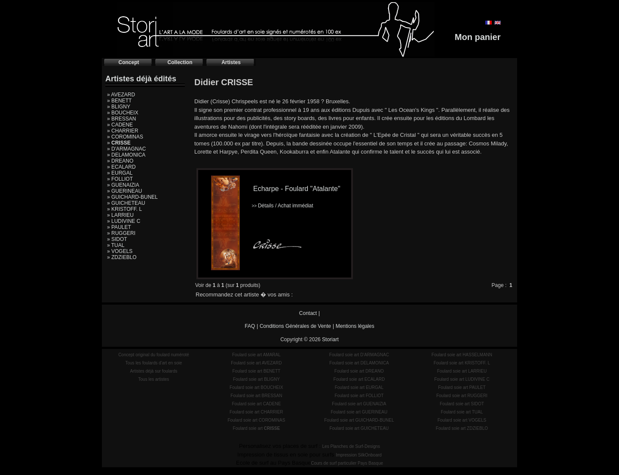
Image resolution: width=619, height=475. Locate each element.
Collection (179, 62)
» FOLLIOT (120, 179)
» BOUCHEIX (122, 113)
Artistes (231, 62)
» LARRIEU (120, 215)
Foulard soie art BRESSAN (256, 395)
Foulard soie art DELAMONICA (359, 363)
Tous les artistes (153, 379)
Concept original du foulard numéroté (153, 354)
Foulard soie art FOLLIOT (358, 395)
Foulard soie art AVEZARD (256, 363)
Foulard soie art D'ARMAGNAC (359, 354)
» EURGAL (119, 173)
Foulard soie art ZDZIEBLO (462, 428)
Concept (129, 62)
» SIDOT (117, 239)
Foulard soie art (256, 428)
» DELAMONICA (126, 155)
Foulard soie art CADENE (256, 403)
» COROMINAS (125, 137)
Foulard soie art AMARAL (256, 354)
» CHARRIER (122, 131)
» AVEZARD (121, 95)
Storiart (330, 339)
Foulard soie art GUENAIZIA (359, 403)
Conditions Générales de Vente (295, 326)
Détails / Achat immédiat (282, 206)
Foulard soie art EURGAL (359, 387)
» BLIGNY (118, 107)
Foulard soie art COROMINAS (256, 420)
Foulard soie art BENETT (256, 371)
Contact (308, 313)
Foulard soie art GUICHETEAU (359, 428)
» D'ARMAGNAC (126, 149)
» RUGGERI (121, 233)
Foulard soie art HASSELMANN (462, 354)
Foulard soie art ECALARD (359, 379)
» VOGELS (119, 251)
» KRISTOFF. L (124, 209)
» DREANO (120, 161)
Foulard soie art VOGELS (462, 420)
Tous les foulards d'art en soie (153, 363)
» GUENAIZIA (123, 185)
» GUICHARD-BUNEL (132, 197)
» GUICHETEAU (126, 203)
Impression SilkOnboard (359, 455)
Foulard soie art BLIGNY (256, 379)
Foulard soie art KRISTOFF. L (462, 363)
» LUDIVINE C (123, 221)
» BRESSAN (121, 119)
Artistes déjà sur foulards (153, 371)
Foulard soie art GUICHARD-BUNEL (359, 420)
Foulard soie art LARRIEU (462, 371)
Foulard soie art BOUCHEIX (256, 387)
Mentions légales (355, 326)
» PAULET (119, 227)
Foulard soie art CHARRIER (256, 412)
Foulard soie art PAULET (461, 387)
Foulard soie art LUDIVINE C (461, 379)
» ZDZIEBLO (122, 257)
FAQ (250, 326)
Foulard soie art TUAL (462, 412)
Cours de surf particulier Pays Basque (347, 463)
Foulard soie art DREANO (359, 371)
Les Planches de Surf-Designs (351, 446)
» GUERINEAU (124, 191)
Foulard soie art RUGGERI (461, 395)
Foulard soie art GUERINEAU (359, 412)
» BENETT (119, 101)
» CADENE (120, 125)
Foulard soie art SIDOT (462, 403)
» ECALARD (121, 167)
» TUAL (115, 245)
